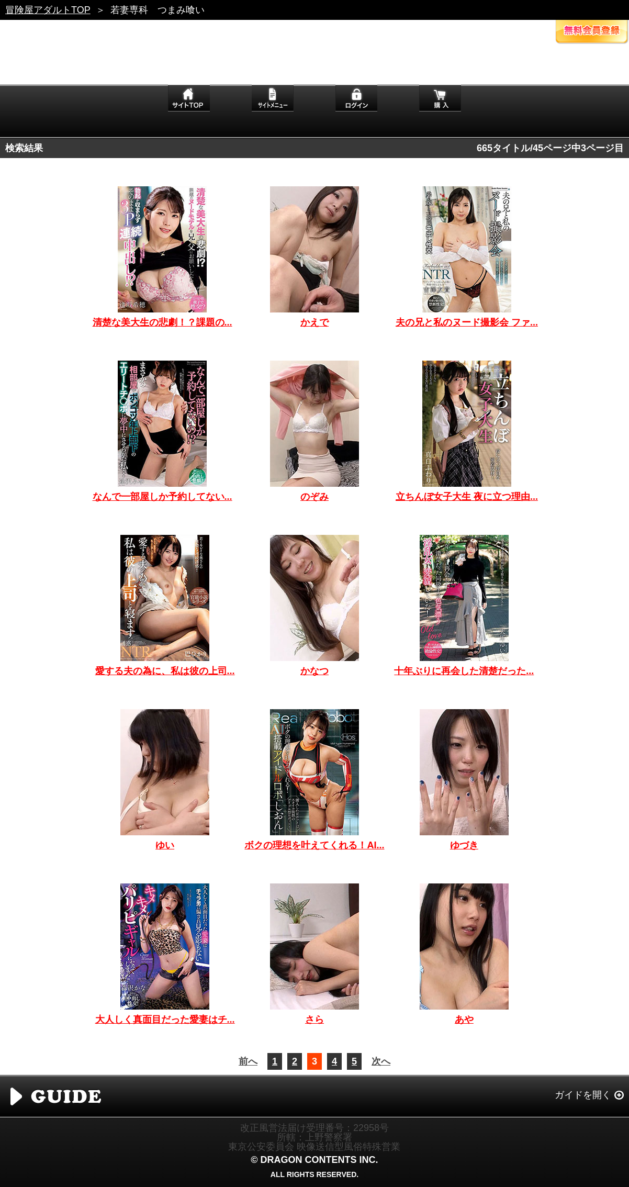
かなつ (314, 671)
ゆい (164, 845)
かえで (314, 322)
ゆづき (464, 845)
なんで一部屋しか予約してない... (162, 496)
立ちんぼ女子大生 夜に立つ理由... (467, 496)
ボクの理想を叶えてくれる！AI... (314, 845)
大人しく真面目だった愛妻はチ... (165, 1019)
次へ (381, 1061)
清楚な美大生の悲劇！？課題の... (162, 322)
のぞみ (314, 496)
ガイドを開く (583, 1095)
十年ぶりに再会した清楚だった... (464, 671)
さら (314, 1019)
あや (464, 1019)
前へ (248, 1061)
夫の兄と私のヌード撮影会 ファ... (467, 322)
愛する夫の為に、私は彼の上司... (165, 671)
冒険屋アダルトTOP (48, 10)
